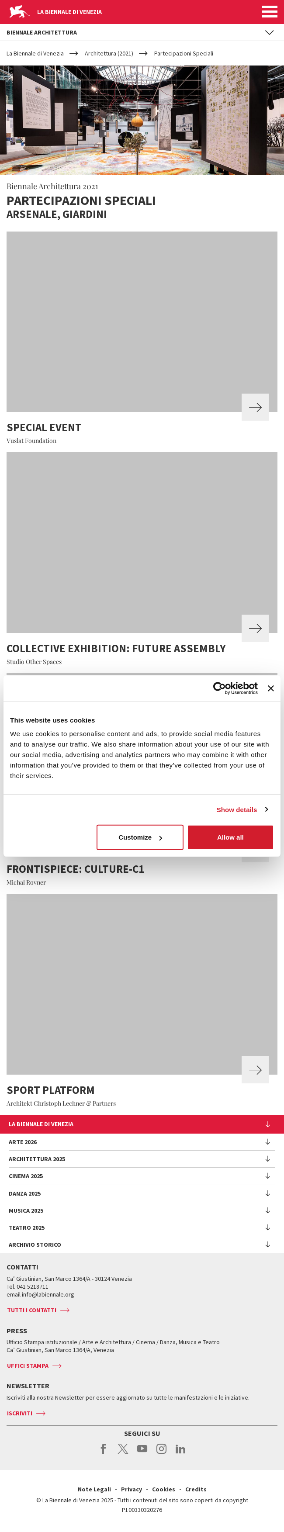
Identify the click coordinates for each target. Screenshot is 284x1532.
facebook (104, 1453)
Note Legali (94, 1489)
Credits (196, 1489)
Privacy (131, 1489)
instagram (161, 1453)
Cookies (163, 1489)
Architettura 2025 (37, 1159)
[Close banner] (271, 688)
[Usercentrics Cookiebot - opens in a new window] (219, 688)
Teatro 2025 (27, 1227)
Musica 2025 (26, 1210)
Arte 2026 (23, 1142)
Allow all (230, 837)
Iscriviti (19, 1413)
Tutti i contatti (31, 1310)
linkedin (181, 1453)
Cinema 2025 (26, 1176)
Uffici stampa (27, 1365)
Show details (237, 809)
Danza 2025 (25, 1193)
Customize (140, 837)
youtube (142, 1453)
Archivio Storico (35, 1244)
